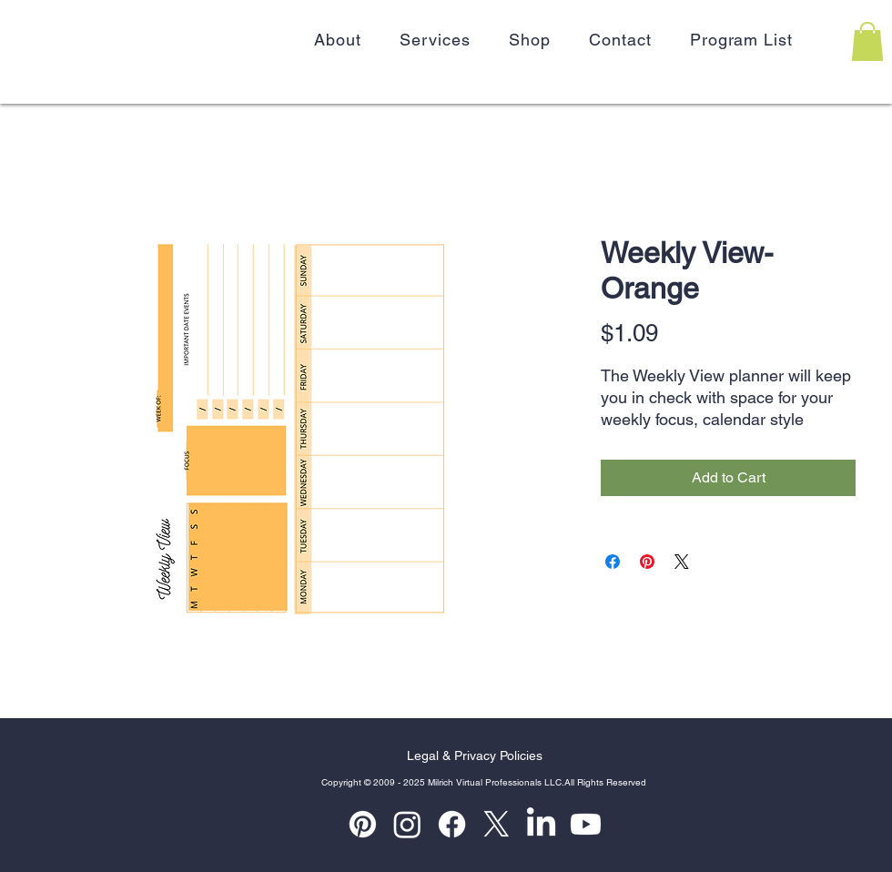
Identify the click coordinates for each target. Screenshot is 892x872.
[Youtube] (585, 824)
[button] (867, 41)
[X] (496, 824)
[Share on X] (682, 562)
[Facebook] (452, 824)
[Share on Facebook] (612, 562)
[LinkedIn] (541, 824)
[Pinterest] (362, 824)
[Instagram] (407, 824)
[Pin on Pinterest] (647, 562)
